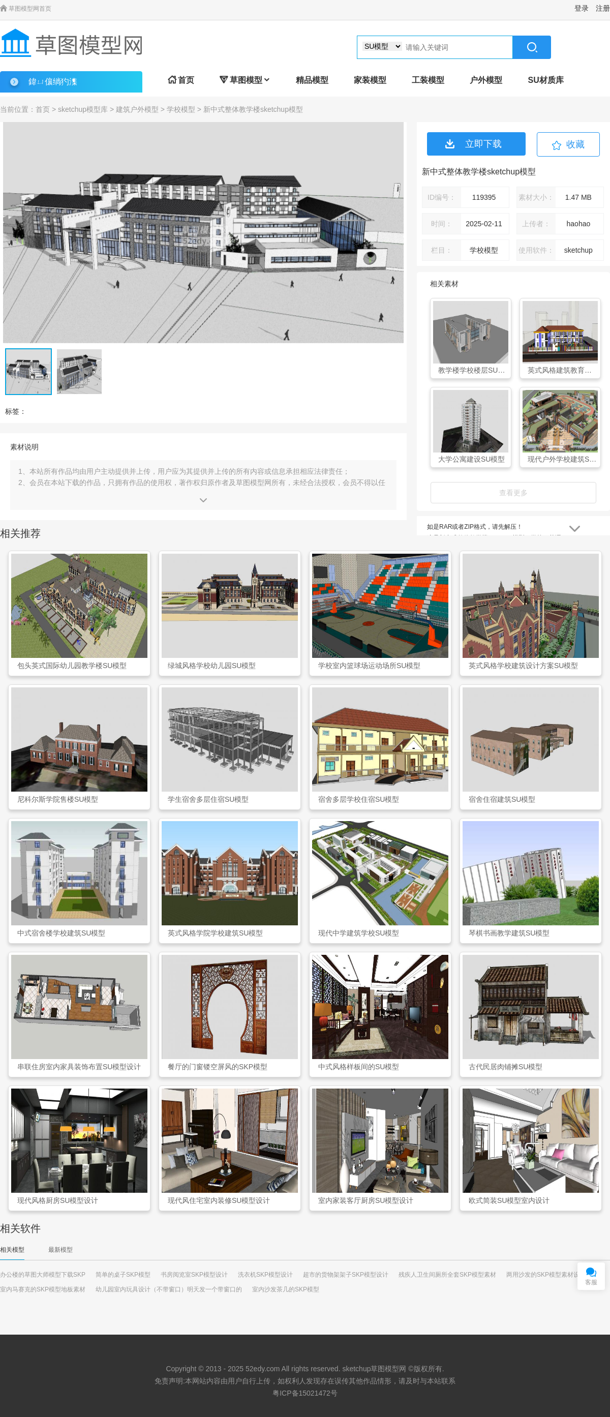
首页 (181, 80)
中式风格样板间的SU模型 (358, 1067)
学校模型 (181, 109)
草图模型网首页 (25, 8)
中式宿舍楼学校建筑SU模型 (61, 933)
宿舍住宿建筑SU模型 (502, 799)
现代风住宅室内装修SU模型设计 (219, 1200)
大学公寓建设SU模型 (471, 459)
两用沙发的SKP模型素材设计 (546, 1274)
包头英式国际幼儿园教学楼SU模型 (72, 665)
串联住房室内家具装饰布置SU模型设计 (79, 1067)
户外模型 (486, 80)
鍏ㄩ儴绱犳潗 (52, 81)
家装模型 (370, 80)
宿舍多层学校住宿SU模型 (358, 799)
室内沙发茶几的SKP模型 (285, 1289)
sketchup (356, 1369)
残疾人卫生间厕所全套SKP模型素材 (447, 1274)
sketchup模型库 (83, 109)
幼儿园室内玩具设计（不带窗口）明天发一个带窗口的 (169, 1289)
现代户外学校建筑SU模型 (563, 459)
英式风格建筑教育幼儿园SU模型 (563, 370)
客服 (591, 1282)
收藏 (575, 144)
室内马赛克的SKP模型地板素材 (42, 1289)
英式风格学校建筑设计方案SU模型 (523, 665)
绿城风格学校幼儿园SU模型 (212, 665)
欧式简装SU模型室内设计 (509, 1200)
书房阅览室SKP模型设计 (194, 1274)
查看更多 (513, 493)
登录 (581, 8)
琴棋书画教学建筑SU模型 (509, 933)
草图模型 (245, 80)
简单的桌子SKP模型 (123, 1274)
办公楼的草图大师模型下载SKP (42, 1274)
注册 (603, 8)
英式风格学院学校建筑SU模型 (215, 933)
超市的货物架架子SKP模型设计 (345, 1274)
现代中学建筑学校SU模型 (358, 933)
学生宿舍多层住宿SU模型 (208, 799)
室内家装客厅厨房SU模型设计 (365, 1200)
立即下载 (473, 144)
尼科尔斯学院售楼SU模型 (57, 799)
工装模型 (428, 80)
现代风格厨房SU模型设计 (57, 1200)
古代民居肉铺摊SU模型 (505, 1067)
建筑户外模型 (137, 109)
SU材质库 (545, 80)
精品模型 (312, 80)
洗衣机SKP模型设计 (265, 1274)
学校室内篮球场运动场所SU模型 (369, 665)
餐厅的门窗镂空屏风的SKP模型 (217, 1067)
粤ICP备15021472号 (305, 1393)
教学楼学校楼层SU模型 (473, 370)
